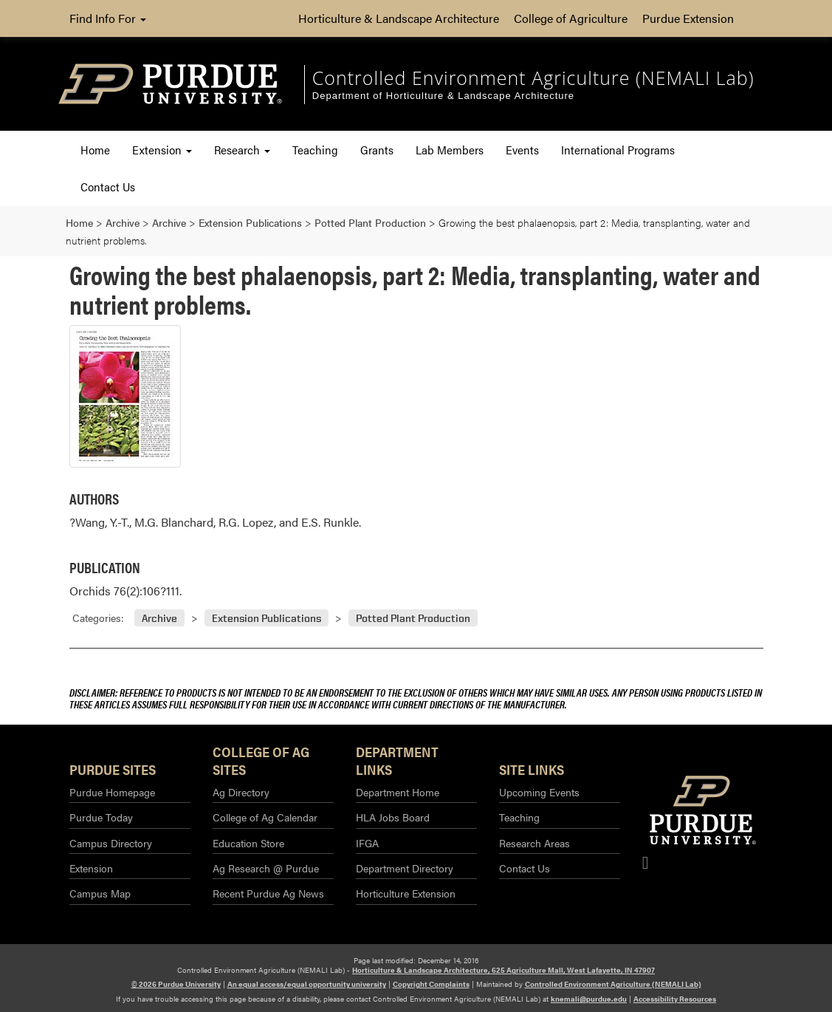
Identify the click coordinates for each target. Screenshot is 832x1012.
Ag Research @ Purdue (266, 868)
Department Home (397, 791)
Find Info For (107, 18)
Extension (162, 149)
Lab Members (450, 149)
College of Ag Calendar (265, 817)
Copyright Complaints (431, 984)
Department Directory (404, 868)
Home (95, 149)
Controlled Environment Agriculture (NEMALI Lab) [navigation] (533, 77)
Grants (376, 149)
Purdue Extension (688, 18)
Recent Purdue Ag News (268, 893)
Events (522, 149)
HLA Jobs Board (393, 817)
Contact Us (107, 186)
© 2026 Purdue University (176, 984)
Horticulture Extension (405, 893)
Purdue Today (101, 817)
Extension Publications (266, 618)
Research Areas (534, 842)
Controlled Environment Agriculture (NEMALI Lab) (613, 984)
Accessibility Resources (674, 999)
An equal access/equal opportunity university (306, 984)
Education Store (248, 842)
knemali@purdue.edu (589, 999)
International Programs (618, 149)
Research (242, 149)
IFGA (367, 842)
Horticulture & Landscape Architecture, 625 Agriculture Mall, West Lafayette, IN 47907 (503, 970)
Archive (159, 618)
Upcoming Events (539, 791)
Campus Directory (110, 842)
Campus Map (100, 893)
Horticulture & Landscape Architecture (398, 18)
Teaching (315, 149)
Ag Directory (241, 791)
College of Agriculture (571, 18)
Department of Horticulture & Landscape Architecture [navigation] (443, 95)
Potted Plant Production (413, 618)
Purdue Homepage (112, 791)
